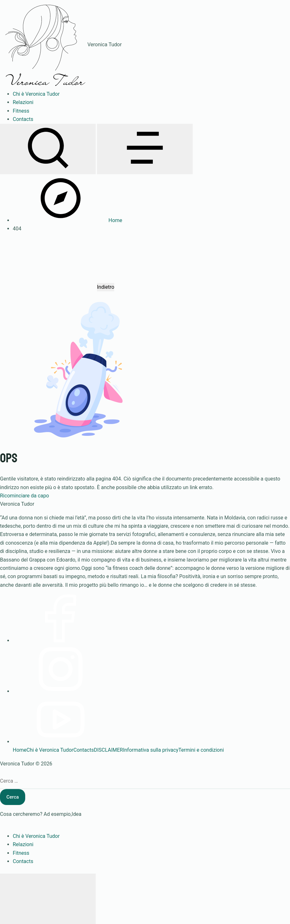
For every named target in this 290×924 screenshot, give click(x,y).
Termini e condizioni (201, 750)
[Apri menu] (145, 149)
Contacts (83, 750)
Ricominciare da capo (24, 496)
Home (19, 750)
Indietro (105, 287)
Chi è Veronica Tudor (49, 750)
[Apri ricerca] (48, 149)
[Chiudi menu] (48, 899)
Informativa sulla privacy (150, 750)
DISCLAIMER (108, 750)
